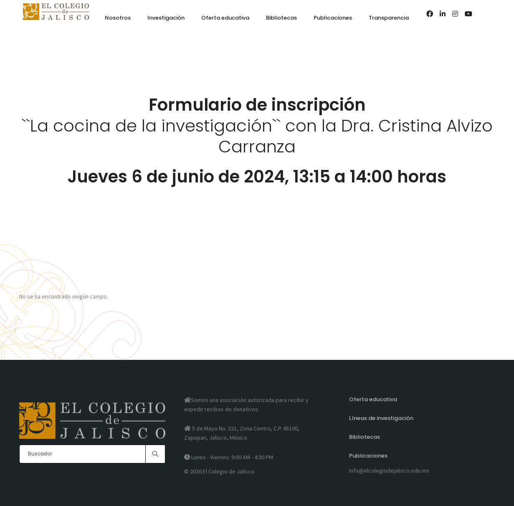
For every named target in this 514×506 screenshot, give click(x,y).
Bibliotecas (364, 437)
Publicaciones (368, 456)
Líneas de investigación (381, 418)
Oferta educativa (373, 399)
